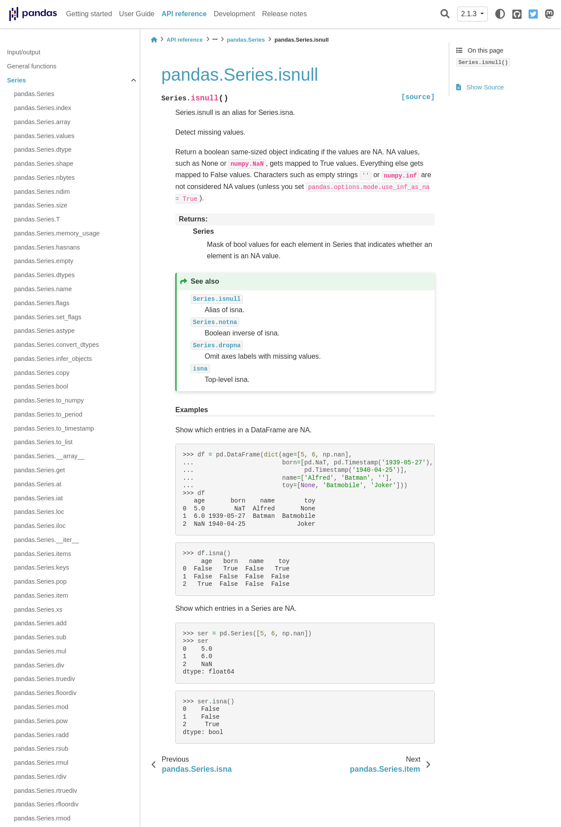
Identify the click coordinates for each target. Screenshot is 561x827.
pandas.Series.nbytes (44, 177)
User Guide (137, 14)
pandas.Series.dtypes (44, 274)
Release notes (284, 14)
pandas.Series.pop (40, 581)
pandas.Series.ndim (42, 191)
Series (16, 80)
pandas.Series (34, 93)
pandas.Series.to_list (43, 442)
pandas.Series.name (43, 288)
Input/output (23, 52)
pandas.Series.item (41, 595)
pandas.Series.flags (41, 303)
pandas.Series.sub (40, 637)
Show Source (480, 87)
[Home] (154, 39)
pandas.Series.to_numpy (49, 400)
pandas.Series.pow (40, 720)
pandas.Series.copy (41, 372)
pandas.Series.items (42, 553)
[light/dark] (500, 14)
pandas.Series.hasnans (47, 247)
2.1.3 (470, 14)
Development (234, 14)
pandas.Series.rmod (42, 818)
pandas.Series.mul (40, 651)
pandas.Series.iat (38, 498)
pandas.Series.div (39, 665)
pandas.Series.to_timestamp (54, 428)
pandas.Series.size (40, 205)
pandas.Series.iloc (40, 525)
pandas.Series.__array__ (49, 456)
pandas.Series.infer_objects (53, 358)
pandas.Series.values (44, 135)
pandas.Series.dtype (42, 149)
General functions (32, 66)
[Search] (445, 14)
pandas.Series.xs (38, 609)
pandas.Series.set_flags (48, 317)
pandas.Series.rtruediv (45, 790)
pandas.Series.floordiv (45, 692)
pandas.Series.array (42, 121)
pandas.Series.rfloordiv (46, 804)
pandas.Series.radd (41, 734)
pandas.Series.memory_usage (56, 233)
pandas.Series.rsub (41, 748)
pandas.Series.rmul (41, 762)
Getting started (89, 14)
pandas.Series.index (42, 107)
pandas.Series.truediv (44, 678)
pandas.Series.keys (41, 567)
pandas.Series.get (39, 470)
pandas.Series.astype (44, 330)
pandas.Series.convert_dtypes (56, 344)
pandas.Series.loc (39, 511)
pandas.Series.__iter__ (46, 539)
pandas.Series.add (40, 623)
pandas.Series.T (37, 219)
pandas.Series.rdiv (40, 776)
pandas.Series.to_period (48, 414)
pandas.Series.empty (43, 260)
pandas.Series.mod (41, 706)
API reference (184, 14)
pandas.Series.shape (43, 163)
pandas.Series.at (37, 484)
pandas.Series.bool (41, 386)
